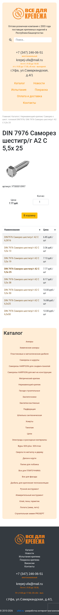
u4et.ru (20, 610)
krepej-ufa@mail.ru (29, 60)
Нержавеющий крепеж (32, 116)
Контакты (29, 102)
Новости (39, 83)
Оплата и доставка (29, 96)
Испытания (18, 89)
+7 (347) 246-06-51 (29, 52)
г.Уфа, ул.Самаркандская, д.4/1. (29, 599)
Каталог (19, 83)
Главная (6, 116)
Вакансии (29, 563)
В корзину (29, 215)
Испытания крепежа (29, 556)
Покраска (41, 89)
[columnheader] (21, 230)
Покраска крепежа (29, 560)
